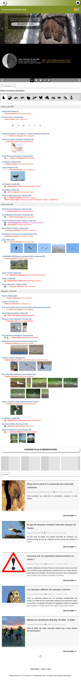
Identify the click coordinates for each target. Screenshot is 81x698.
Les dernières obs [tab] (8, 86)
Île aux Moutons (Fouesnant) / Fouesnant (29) (17, 156)
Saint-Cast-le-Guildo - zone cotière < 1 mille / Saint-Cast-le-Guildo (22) (26, 134)
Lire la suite (69, 515)
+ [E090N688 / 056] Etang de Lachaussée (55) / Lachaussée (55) (23, 256)
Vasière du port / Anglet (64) (11, 273)
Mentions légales (34, 669)
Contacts (43, 669)
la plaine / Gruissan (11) (10, 301)
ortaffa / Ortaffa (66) (8, 278)
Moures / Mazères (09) (9, 296)
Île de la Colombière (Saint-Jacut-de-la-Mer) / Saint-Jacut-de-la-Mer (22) (26, 307)
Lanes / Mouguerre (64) (10, 167)
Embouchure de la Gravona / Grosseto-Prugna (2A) (19, 234)
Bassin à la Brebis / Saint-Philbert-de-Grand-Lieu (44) (20, 401)
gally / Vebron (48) (8, 240)
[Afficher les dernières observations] (12, 90)
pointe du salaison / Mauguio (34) (13, 358)
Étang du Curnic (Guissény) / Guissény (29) (17, 209)
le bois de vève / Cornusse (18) (12, 117)
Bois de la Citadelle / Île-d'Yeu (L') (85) (15, 424)
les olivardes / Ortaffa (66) (11, 184)
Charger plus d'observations (40, 450)
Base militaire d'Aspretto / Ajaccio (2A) (15, 228)
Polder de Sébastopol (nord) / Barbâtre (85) (16, 195)
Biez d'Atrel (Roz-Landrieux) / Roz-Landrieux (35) (18, 374)
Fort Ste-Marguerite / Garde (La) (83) (14, 284)
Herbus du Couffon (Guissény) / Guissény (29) (18, 139)
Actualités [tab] (5, 474)
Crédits (49, 669)
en (77, 9)
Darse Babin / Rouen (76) (10, 190)
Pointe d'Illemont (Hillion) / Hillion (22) (15, 313)
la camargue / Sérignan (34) (11, 162)
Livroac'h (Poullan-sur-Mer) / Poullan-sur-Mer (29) (19, 220)
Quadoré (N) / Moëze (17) (10, 111)
